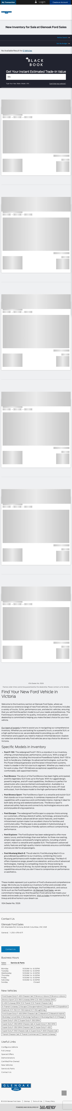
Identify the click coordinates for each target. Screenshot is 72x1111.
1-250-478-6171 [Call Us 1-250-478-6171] (16, 933)
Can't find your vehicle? (57, 83)
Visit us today (43, 896)
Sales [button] (3, 963)
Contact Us (10, 949)
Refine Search (62, 37)
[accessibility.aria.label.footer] (48, 1107)
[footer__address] (36, 927)
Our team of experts (10, 728)
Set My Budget (62, 43)
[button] (8, 2)
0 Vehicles (27, 51)
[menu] (67, 12)
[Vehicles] (36, 77)
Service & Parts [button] (17, 963)
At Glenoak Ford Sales (43, 890)
